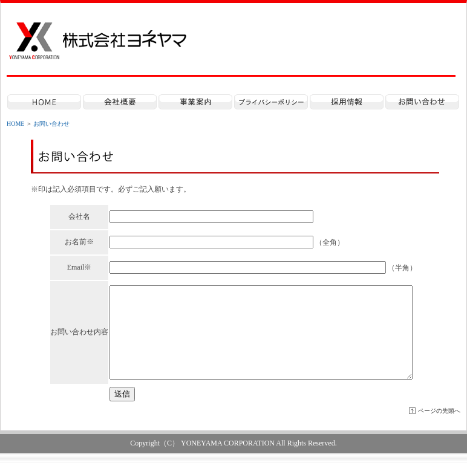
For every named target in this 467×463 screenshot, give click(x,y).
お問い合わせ (51, 123)
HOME (15, 123)
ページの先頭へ (439, 420)
